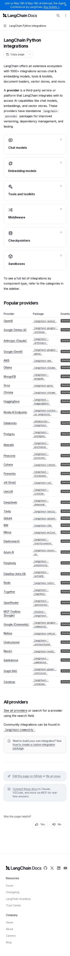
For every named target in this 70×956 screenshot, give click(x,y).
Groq (7, 385)
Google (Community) (16, 624)
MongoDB (10, 376)
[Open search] (58, 15)
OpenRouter (11, 602)
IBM (6, 525)
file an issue (53, 776)
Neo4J (8, 651)
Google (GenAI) (13, 351)
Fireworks (10, 473)
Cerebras (9, 681)
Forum (9, 885)
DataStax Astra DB (15, 573)
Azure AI (9, 552)
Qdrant (8, 518)
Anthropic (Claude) (15, 340)
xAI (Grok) (10, 482)
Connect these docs (25, 788)
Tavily (7, 511)
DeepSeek (10, 502)
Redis (7, 582)
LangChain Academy (18, 898)
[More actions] (65, 15)
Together (9, 591)
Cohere (8, 464)
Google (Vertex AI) (15, 329)
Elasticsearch (12, 541)
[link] (35, 144)
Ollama (8, 367)
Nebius (8, 633)
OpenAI (8, 320)
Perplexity (10, 563)
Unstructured (11, 642)
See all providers (15, 710)
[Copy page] (15, 54)
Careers (11, 935)
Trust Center (13, 905)
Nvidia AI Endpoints (15, 412)
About (9, 929)
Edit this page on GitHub (27, 776)
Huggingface (12, 401)
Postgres (9, 434)
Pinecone (9, 455)
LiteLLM (8, 491)
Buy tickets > (52, 6)
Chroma (8, 392)
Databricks (10, 423)
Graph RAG (10, 671)
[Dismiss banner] (65, 5)
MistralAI (9, 444)
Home (9, 922)
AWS (6, 360)
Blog (8, 942)
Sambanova (11, 660)
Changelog (12, 892)
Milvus (7, 532)
